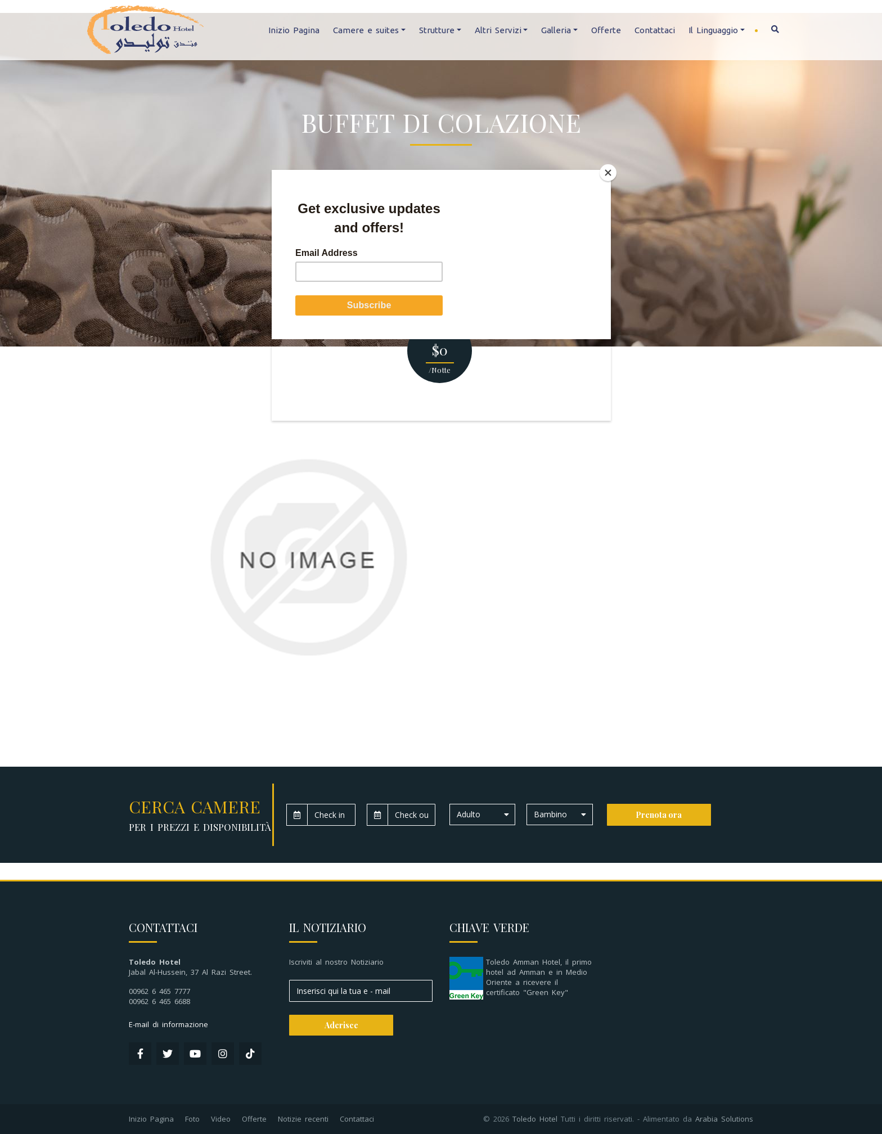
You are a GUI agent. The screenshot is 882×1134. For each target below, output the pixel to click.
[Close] (608, 172)
